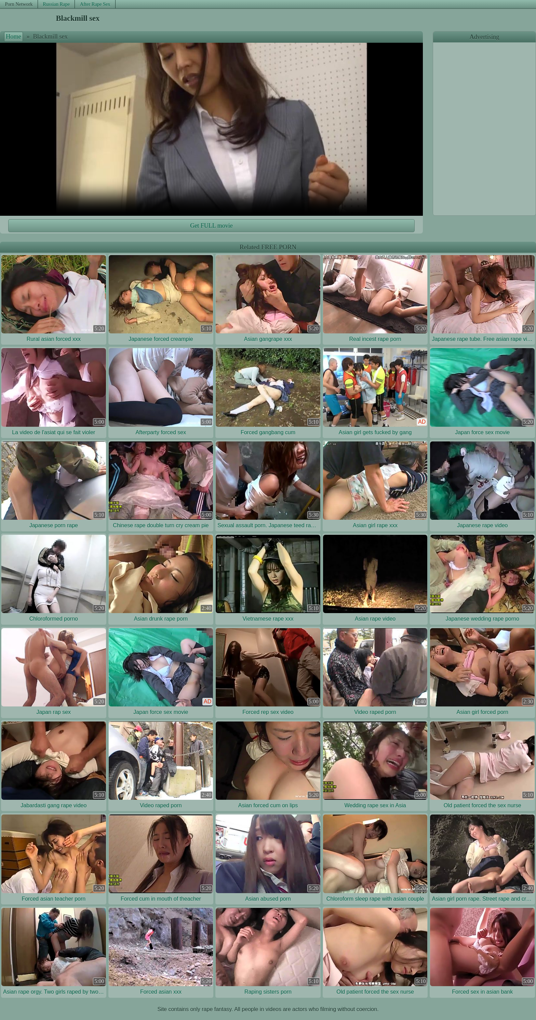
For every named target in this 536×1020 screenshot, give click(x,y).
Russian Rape (56, 4)
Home (13, 36)
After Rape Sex (95, 4)
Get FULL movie (211, 225)
